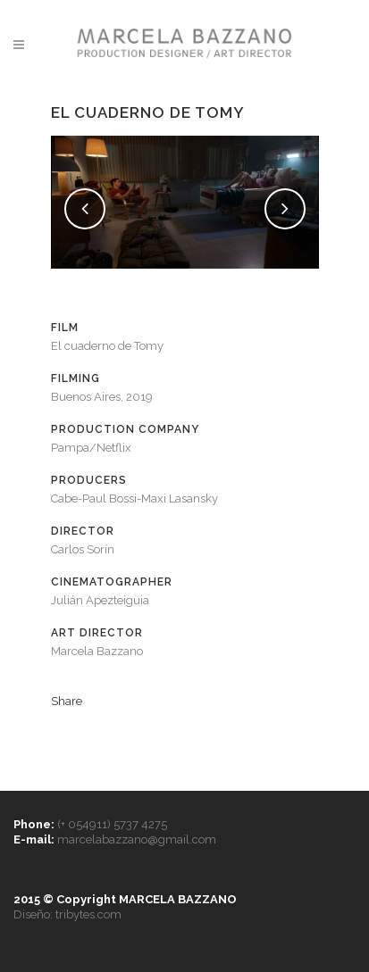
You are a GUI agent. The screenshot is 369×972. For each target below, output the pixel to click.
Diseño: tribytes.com (67, 914)
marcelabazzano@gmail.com (136, 839)
